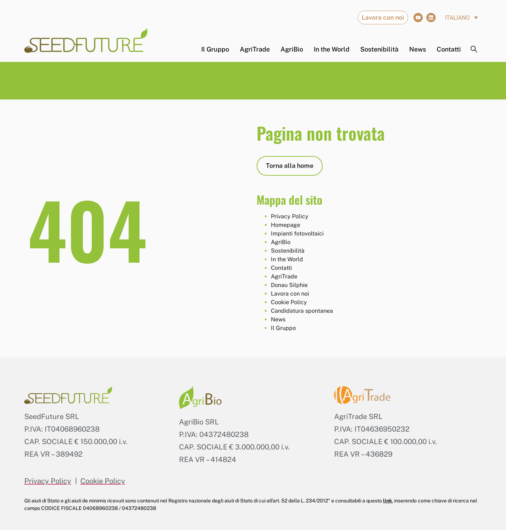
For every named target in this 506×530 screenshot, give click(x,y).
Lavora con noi (290, 293)
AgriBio (292, 49)
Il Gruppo (215, 49)
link (387, 501)
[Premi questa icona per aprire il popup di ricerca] (474, 49)
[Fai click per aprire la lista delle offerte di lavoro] (383, 17)
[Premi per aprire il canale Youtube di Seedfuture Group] (418, 17)
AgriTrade (255, 49)
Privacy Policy (289, 216)
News (417, 49)
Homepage (285, 225)
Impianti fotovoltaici (297, 233)
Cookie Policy (289, 302)
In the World (331, 49)
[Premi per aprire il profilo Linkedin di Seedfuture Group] (431, 17)
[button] (461, 18)
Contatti (449, 49)
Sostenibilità (379, 49)
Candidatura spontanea (302, 310)
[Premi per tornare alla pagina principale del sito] (86, 40)
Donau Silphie (289, 285)
